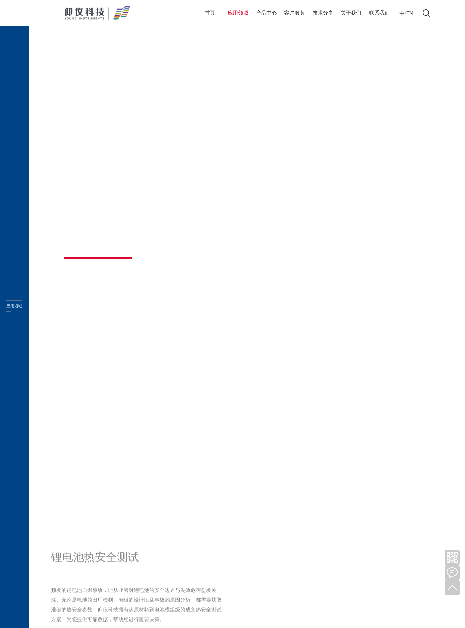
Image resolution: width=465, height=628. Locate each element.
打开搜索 (426, 13)
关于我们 (351, 13)
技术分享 (323, 13)
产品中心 (266, 13)
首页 (210, 13)
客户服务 (294, 13)
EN (409, 13)
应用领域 (238, 13)
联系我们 (379, 13)
